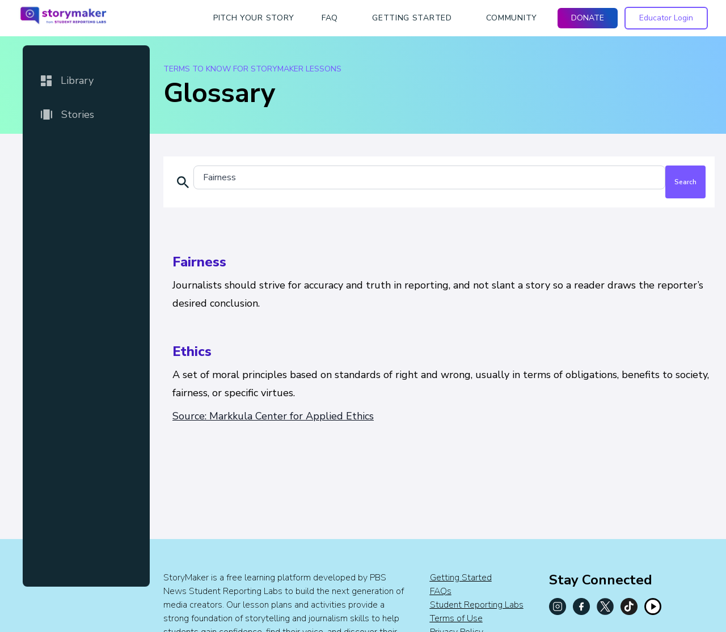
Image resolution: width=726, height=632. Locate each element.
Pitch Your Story (253, 17)
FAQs (440, 591)
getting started (412, 17)
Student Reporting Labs (477, 605)
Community (511, 17)
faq (330, 17)
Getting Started (461, 577)
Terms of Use (456, 618)
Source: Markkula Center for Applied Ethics (273, 416)
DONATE (587, 17)
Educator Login (666, 17)
